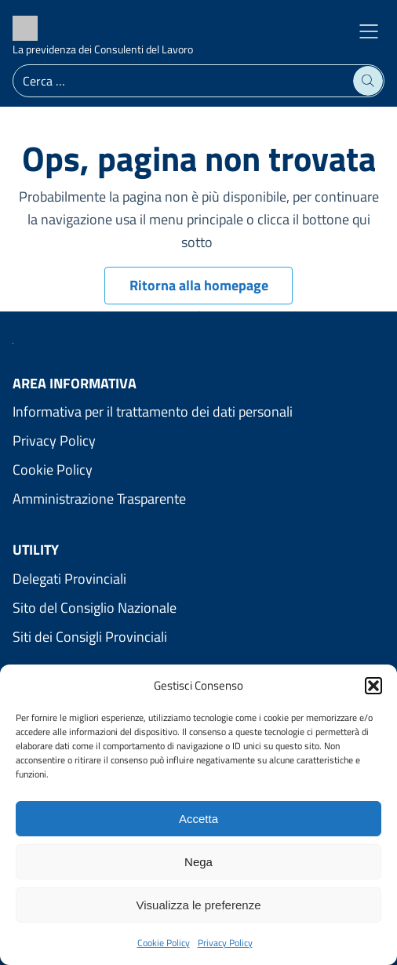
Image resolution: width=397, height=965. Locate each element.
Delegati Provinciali (69, 578)
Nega (198, 861)
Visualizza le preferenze (199, 905)
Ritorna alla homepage (198, 285)
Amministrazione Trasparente (99, 498)
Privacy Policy (225, 942)
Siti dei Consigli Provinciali (90, 636)
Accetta (198, 818)
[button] (373, 686)
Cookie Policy (163, 942)
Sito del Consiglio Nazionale (95, 607)
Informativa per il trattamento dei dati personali (153, 411)
